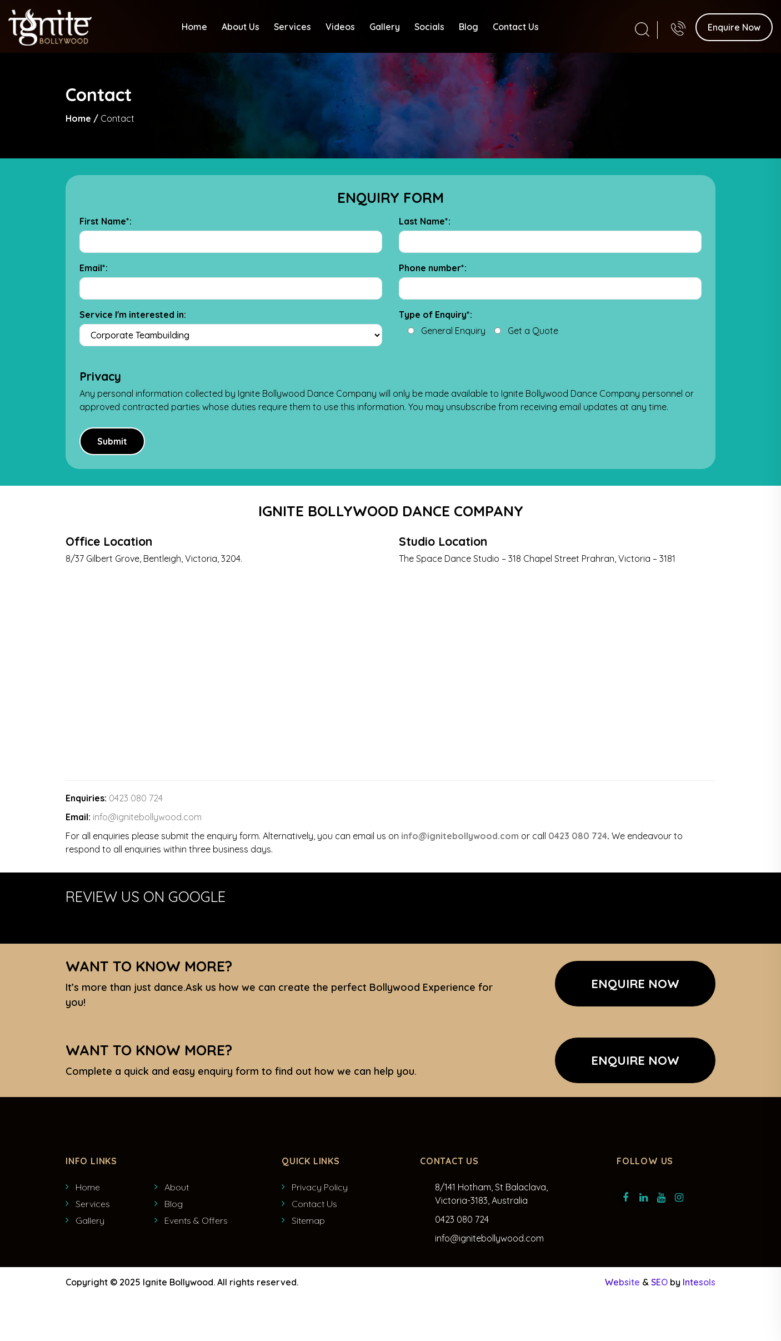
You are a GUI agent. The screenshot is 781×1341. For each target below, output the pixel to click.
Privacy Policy (320, 1187)
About (176, 1187)
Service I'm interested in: (132, 314)
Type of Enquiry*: (435, 314)
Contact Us (516, 26)
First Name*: (105, 221)
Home (194, 26)
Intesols (699, 1282)
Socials (429, 26)
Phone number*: (433, 267)
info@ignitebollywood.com (147, 816)
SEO (659, 1282)
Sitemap (308, 1220)
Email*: (93, 267)
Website (622, 1282)
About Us (240, 26)
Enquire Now (734, 26)
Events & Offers (196, 1220)
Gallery (384, 26)
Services (292, 26)
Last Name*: (424, 221)
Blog (468, 26)
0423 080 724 (136, 798)
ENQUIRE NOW (635, 1060)
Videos (340, 26)
